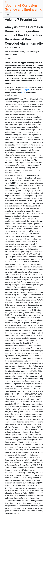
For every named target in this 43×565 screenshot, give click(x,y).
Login (23, 92)
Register (27, 90)
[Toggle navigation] (8, 14)
